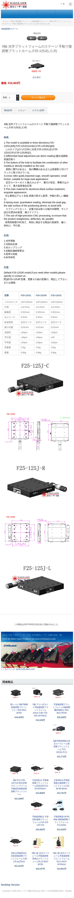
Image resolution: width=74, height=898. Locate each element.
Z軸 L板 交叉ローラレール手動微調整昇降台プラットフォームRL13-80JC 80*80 (40, 859)
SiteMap (68, 891)
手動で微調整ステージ (19, 21)
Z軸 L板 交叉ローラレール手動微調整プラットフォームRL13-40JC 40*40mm (61, 859)
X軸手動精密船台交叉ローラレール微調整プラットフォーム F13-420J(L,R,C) (61, 746)
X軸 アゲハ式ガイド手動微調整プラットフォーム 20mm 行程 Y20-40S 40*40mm (40, 710)
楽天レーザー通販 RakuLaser (29, 891)
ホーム (5, 21)
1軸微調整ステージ (39, 21)
